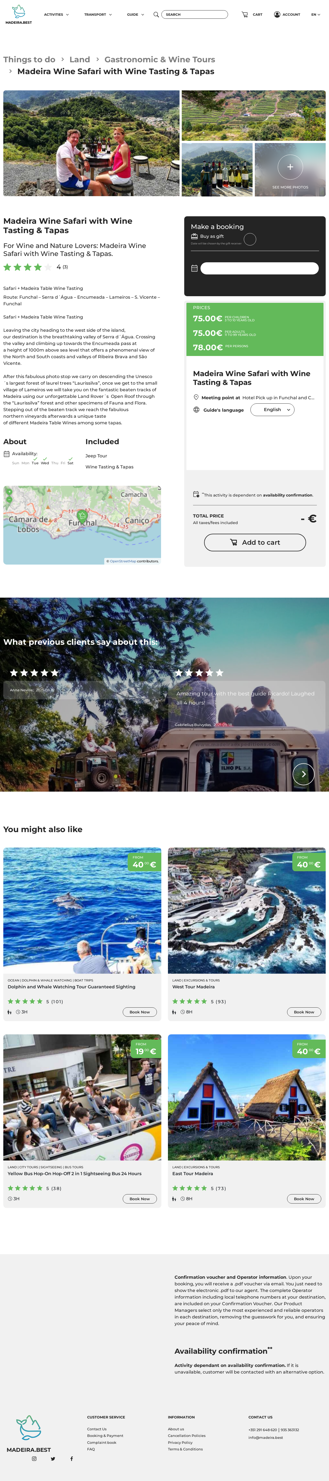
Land (79, 59)
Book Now (140, 1012)
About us (176, 1429)
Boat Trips (83, 980)
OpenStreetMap (123, 561)
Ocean (13, 980)
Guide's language (218, 409)
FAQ (91, 1449)
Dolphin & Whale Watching (47, 980)
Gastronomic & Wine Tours (160, 59)
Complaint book (101, 1442)
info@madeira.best (265, 1438)
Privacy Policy (180, 1442)
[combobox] (272, 409)
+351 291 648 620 (262, 1430)
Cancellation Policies (186, 1436)
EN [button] (313, 14)
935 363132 (290, 1430)
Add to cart (255, 542)
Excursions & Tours (202, 980)
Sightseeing (51, 1167)
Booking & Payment (105, 1436)
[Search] (194, 14)
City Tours (28, 1167)
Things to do (29, 59)
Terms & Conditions (185, 1449)
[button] (67, 14)
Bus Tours (74, 1167)
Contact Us (96, 1429)
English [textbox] (272, 409)
